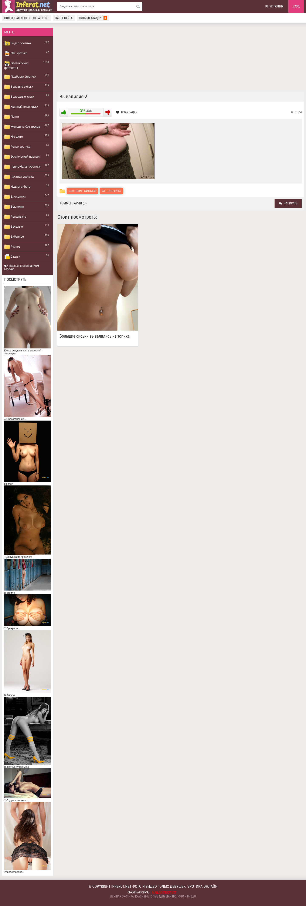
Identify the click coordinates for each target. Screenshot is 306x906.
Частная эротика (19, 177)
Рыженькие (15, 217)
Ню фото (13, 137)
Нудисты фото (17, 187)
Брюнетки (14, 207)
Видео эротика (17, 43)
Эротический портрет (22, 157)
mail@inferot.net (164, 892)
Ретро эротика (17, 147)
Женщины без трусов (22, 127)
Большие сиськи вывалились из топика (95, 336)
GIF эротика (15, 53)
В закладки (126, 112)
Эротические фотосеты (16, 65)
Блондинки (15, 197)
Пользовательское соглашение (26, 18)
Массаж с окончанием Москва (21, 267)
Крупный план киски (21, 107)
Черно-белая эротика (22, 167)
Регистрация (274, 6)
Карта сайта (63, 18)
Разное (12, 247)
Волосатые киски (19, 97)
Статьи (12, 257)
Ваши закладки (93, 18)
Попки (11, 117)
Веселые (13, 227)
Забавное (14, 237)
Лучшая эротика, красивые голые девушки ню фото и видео (153, 896)
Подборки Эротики (20, 77)
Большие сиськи (18, 87)
